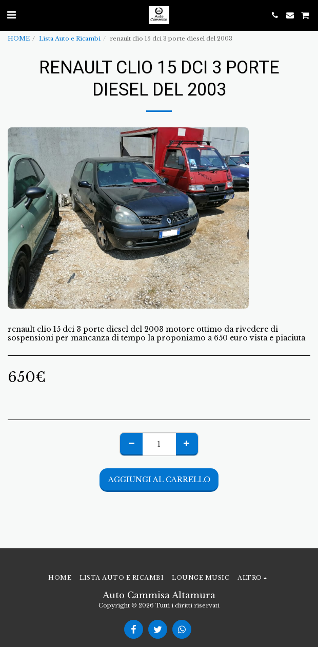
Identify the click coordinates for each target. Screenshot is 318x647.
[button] (11, 15)
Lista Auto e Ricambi (70, 38)
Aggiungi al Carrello (159, 479)
